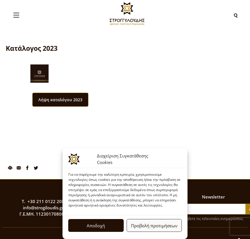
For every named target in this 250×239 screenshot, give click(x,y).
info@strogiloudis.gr (43, 207)
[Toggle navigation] (16, 15)
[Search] (235, 15)
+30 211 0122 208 (45, 201)
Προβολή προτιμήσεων (154, 225)
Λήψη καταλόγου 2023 (60, 99)
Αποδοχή (96, 225)
